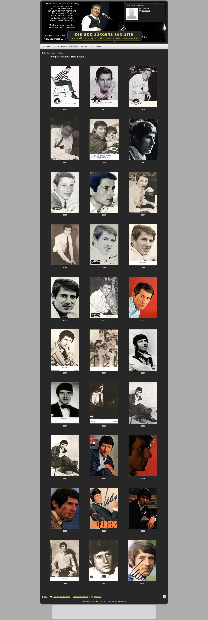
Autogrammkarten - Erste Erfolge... (68, 56)
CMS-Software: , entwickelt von (104, 601)
